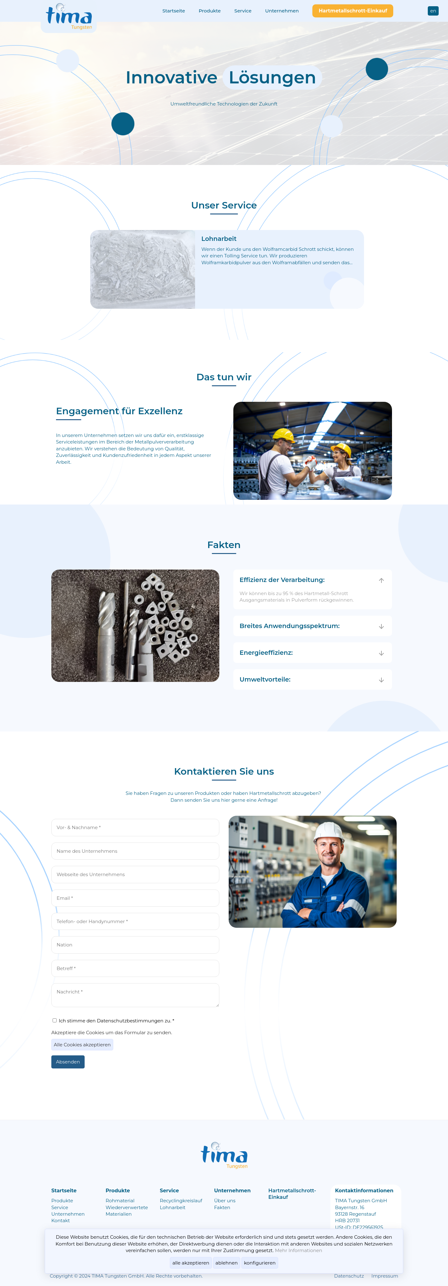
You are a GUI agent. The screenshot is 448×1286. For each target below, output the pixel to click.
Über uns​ (225, 1201)
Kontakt (60, 1220)
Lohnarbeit (172, 1207)
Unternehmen (282, 11)
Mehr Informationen (298, 1250)
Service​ (242, 11)
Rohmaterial (119, 1201)
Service (59, 1207)
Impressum (384, 1276)
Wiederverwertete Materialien (126, 1210)
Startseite (173, 11)
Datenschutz (349, 1276)
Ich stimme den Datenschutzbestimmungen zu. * (113, 1021)
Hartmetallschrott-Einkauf (353, 11)
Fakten (222, 1207)
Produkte (210, 11)
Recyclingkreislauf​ (181, 1201)
